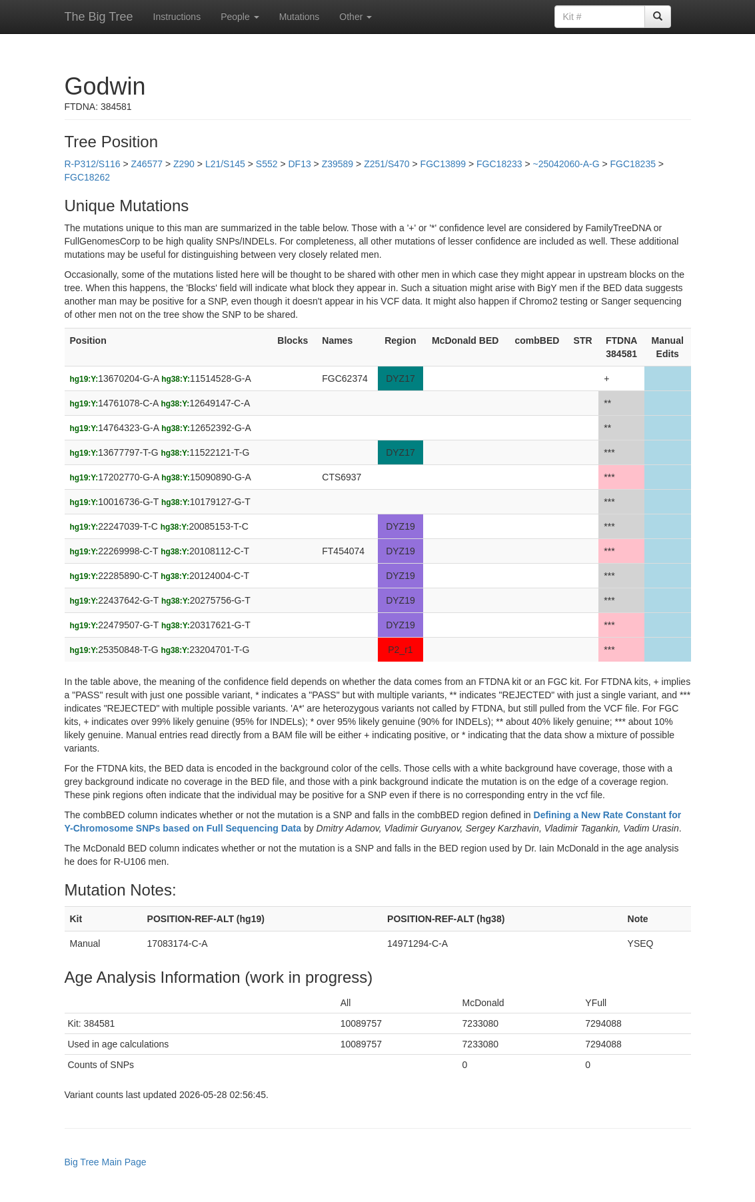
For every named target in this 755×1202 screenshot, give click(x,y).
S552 (267, 164)
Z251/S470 (387, 164)
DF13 (299, 164)
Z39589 (337, 164)
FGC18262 (87, 177)
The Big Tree (99, 16)
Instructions (177, 16)
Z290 (184, 164)
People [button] (240, 16)
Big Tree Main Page (106, 1162)
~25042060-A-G (566, 164)
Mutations (299, 16)
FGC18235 (633, 164)
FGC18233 (499, 164)
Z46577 (147, 164)
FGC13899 (443, 164)
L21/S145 (225, 164)
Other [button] (355, 16)
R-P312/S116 (93, 164)
